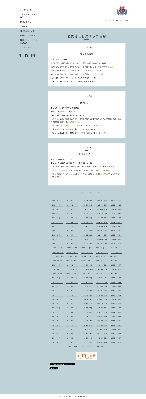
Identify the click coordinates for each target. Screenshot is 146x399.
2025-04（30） (116, 209)
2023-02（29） (57, 235)
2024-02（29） (102, 222)
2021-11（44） (58, 248)
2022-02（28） (87, 244)
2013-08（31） (116, 325)
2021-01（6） (59, 256)
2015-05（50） (102, 308)
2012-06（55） (102, 338)
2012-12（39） (87, 334)
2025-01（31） (87, 213)
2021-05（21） (72, 252)
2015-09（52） (116, 304)
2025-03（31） (57, 213)
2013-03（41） (116, 329)
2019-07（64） (73, 269)
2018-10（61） (86, 274)
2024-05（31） (57, 222)
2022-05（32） (116, 239)
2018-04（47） (102, 278)
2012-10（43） (116, 334)
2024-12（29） (102, 213)
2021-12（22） (116, 244)
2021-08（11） (101, 248)
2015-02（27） (72, 312)
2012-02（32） (87, 342)
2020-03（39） (101, 261)
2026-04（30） (87, 201)
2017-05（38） (116, 286)
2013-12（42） (57, 325)
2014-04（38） (72, 321)
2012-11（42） (102, 334)
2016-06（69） (57, 299)
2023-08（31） (116, 226)
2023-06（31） (72, 231)
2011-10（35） (87, 346)
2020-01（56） (57, 265)
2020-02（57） (116, 261)
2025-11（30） (87, 205)
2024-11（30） (116, 213)
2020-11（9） (87, 256)
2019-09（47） (116, 265)
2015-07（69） (72, 308)
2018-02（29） (57, 282)
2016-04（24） (87, 299)
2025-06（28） (87, 209)
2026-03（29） (102, 201)
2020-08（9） (57, 261)
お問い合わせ (26, 22)
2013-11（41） (72, 325)
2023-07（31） (57, 231)
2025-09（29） (116, 205)
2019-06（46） (88, 269)
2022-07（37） (87, 239)
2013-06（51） (72, 329)
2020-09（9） (115, 256)
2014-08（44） (87, 316)
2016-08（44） (102, 295)
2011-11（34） (72, 346)
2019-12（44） (72, 265)
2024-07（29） (102, 218)
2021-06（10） (58, 252)
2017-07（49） (87, 286)
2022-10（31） (116, 235)
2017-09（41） (57, 286)
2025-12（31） (72, 205)
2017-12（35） (87, 282)
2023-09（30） (102, 226)
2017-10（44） (116, 282)
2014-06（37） (116, 316)
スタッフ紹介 (26, 47)
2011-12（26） (116, 342)
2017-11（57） (102, 282)
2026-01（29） (57, 205)
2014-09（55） (72, 316)
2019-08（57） (58, 269)
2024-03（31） (87, 222)
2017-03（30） (72, 291)
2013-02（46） (57, 334)
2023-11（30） (72, 226)
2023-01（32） (72, 235)
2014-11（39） (116, 312)
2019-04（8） (102, 269)
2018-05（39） (87, 278)
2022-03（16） (72, 244)
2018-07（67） (57, 278)
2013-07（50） (57, 329)
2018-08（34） (116, 274)
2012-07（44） (87, 338)
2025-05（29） (102, 209)
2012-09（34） (57, 338)
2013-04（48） (102, 329)
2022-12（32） (87, 235)
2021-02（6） (117, 252)
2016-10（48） (72, 295)
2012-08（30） (72, 338)
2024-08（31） (87, 218)
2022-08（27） (72, 239)
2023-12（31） (57, 226)
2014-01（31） (116, 321)
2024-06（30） (116, 218)
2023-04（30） (102, 231)
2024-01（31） (116, 222)
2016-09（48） (87, 295)
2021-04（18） (87, 252)
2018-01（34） (72, 282)
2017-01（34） (102, 291)
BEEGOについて (27, 31)
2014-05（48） (57, 321)
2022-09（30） (57, 239)
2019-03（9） (116, 269)
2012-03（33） (72, 342)
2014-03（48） (87, 321)
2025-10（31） (102, 205)
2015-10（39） (102, 304)
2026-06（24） (57, 201)
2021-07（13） (116, 248)
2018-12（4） (57, 274)
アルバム (24, 26)
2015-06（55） (87, 308)
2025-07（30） (72, 209)
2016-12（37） (116, 291)
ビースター (67, 396)
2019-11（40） (87, 265)
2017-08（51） (72, 286)
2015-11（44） (87, 304)
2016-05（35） (72, 299)
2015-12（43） (72, 304)
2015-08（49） (57, 308)
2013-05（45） (87, 329)
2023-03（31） (116, 231)
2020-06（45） (86, 261)
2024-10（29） (57, 218)
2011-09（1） (102, 346)
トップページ (26, 10)
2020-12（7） (73, 256)
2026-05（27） (72, 201)
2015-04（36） (116, 308)
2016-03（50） (102, 299)
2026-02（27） (116, 201)
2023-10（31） (87, 226)
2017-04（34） (57, 291)
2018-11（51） (71, 274)
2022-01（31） (102, 244)
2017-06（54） (102, 286)
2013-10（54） (87, 325)
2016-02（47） (116, 299)
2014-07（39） (102, 316)
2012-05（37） (116, 338)
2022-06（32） (102, 239)
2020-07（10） (71, 261)
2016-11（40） (57, 295)
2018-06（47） (72, 278)
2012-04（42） (57, 342)
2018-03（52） (116, 278)
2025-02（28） (72, 213)
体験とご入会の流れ (29, 35)
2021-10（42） (72, 248)
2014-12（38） (102, 312)
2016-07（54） (116, 295)
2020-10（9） (101, 256)
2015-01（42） (87, 312)
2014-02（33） (102, 321)
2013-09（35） (102, 325)
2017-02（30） (87, 291)
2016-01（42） (57, 304)
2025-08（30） (57, 209)
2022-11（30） (102, 235)
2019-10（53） (102, 265)
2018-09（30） (101, 274)
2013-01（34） (72, 334)
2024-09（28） (72, 218)
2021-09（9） (87, 248)
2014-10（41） (57, 316)
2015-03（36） (57, 312)
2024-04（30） (72, 222)
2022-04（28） (57, 244)
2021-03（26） (102, 252)
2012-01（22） (102, 342)
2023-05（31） (87, 231)
